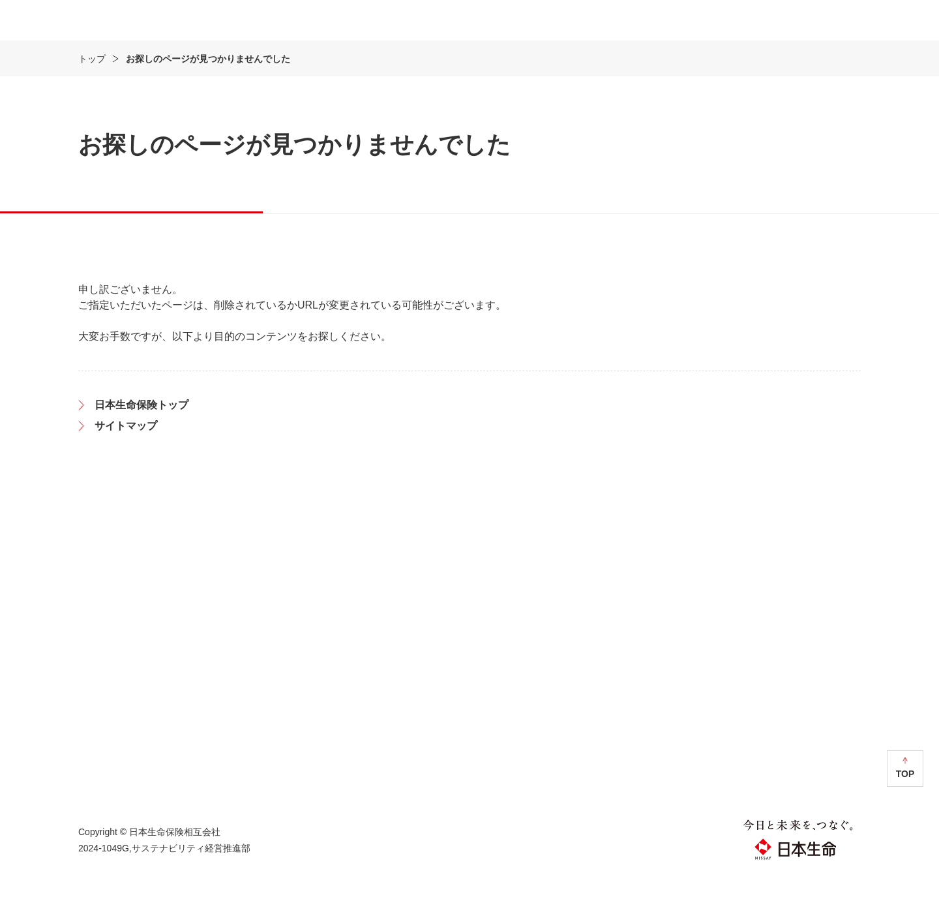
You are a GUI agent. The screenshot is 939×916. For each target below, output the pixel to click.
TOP (905, 812)
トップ (92, 97)
